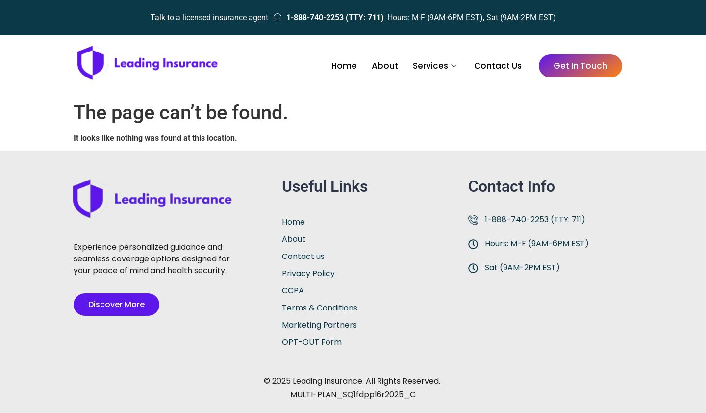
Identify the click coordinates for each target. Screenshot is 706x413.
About (385, 66)
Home (344, 66)
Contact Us (498, 66)
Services (434, 66)
